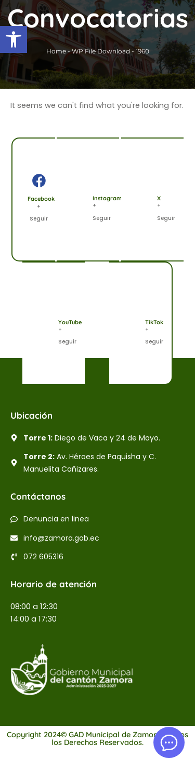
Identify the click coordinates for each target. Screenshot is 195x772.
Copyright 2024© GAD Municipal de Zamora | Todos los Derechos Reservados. (97, 738)
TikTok (154, 322)
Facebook (41, 198)
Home (56, 51)
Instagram (107, 198)
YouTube (70, 322)
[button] (13, 39)
